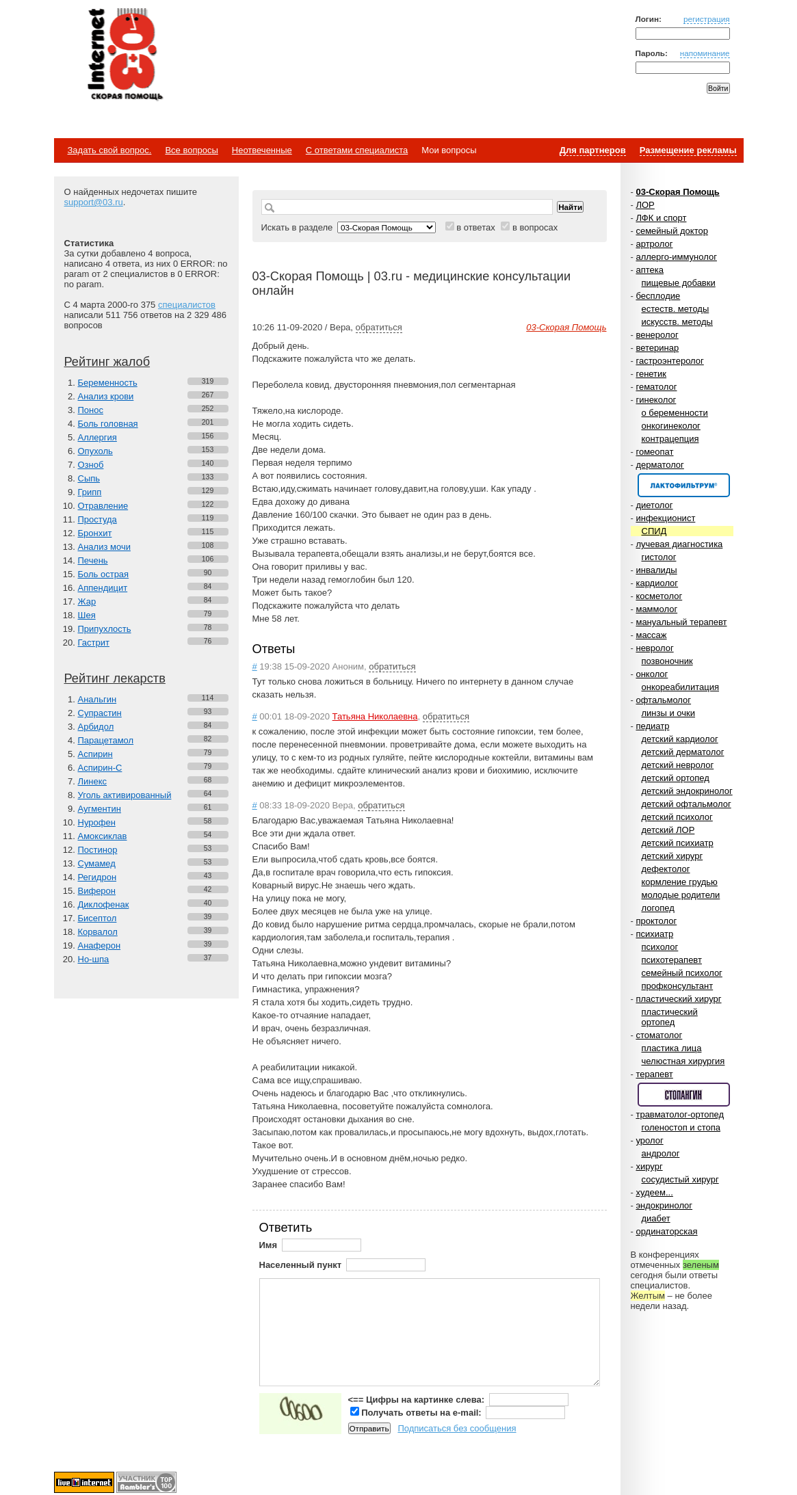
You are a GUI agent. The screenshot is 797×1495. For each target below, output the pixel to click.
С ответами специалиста (357, 150)
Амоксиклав (102, 836)
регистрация (706, 18)
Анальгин (97, 699)
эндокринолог (664, 1205)
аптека (650, 270)
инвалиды (656, 570)
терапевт (654, 1074)
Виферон (97, 891)
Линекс (92, 781)
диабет (656, 1218)
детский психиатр (678, 843)
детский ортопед (675, 778)
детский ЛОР (668, 830)
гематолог (656, 387)
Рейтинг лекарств (115, 678)
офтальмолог (663, 700)
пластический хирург (678, 999)
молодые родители (681, 895)
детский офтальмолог (686, 804)
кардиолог (657, 583)
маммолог (656, 609)
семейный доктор (671, 231)
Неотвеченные (262, 150)
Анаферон (99, 945)
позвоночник (667, 661)
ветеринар (657, 348)
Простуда (97, 519)
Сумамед (97, 863)
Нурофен (97, 822)
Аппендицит (103, 588)
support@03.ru (93, 202)
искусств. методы (677, 322)
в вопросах (535, 227)
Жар (87, 601)
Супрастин (100, 713)
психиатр (654, 934)
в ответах (475, 227)
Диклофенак (103, 904)
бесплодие (658, 296)
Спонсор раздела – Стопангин (684, 1095)
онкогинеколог (671, 426)
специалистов (186, 305)
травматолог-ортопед (680, 1114)
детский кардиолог (680, 739)
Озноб (91, 465)
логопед (658, 908)
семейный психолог (682, 973)
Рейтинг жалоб (107, 362)
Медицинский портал (124, 55)
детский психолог (677, 817)
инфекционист (665, 518)
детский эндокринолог (687, 791)
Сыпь (89, 478)
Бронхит (95, 533)
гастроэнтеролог (669, 361)
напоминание (705, 53)
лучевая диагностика (679, 544)
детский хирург (672, 856)
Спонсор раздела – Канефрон (684, 485)
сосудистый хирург (680, 1179)
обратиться (379, 327)
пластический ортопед (670, 1017)
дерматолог (659, 465)
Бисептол (97, 918)
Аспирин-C (100, 768)
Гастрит (93, 642)
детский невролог (678, 765)
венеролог (657, 335)
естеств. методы (675, 309)
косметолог (659, 596)
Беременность (108, 383)
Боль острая (103, 574)
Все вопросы (191, 150)
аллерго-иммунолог (676, 257)
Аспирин (95, 754)
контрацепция (670, 439)
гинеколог (656, 400)
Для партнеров (593, 150)
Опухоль (95, 451)
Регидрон (97, 877)
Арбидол (96, 727)
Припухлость (104, 629)
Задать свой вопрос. (110, 150)
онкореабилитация (681, 687)
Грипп (90, 492)
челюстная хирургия (683, 1061)
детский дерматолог (683, 752)
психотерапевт (672, 960)
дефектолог (666, 869)
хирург (649, 1166)
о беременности (675, 413)
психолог (660, 947)
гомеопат (654, 452)
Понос (90, 410)
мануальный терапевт (681, 622)
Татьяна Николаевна (375, 716)
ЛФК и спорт (661, 218)
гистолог (659, 557)
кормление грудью (680, 882)
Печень (93, 560)
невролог (654, 648)
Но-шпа (93, 959)
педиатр (652, 726)
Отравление (103, 506)
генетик (651, 374)
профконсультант (678, 986)
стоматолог (659, 1035)
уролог (649, 1140)
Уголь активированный (125, 795)
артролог (654, 244)
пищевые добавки (679, 283)
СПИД (654, 531)
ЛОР (645, 205)
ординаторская (666, 1231)
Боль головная (108, 424)
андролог (661, 1153)
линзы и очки (668, 713)
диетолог (654, 505)
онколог (652, 674)
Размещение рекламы (688, 150)
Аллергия (97, 437)
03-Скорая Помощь (677, 192)
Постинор (98, 850)
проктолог (656, 921)
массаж (651, 635)
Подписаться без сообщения (456, 1428)
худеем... (654, 1192)
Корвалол (98, 932)
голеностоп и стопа (681, 1127)
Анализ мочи (104, 547)
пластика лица (672, 1048)
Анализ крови (106, 396)
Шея (87, 615)
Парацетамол (106, 740)
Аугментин (100, 809)
